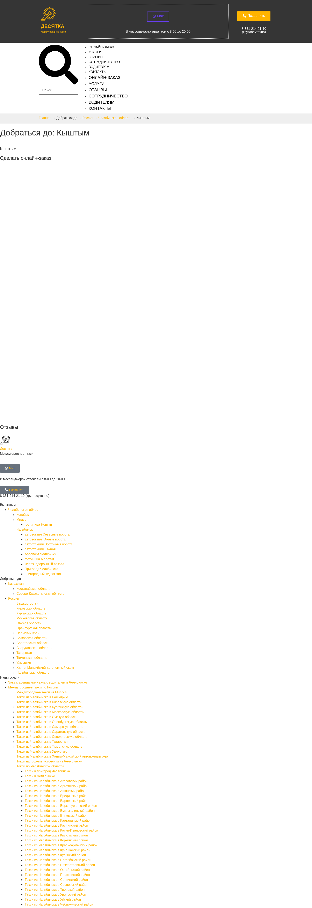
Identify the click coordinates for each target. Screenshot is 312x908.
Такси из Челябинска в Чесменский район (57, 802)
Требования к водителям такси (31, 856)
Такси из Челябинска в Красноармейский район (61, 737)
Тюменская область (31, 550)
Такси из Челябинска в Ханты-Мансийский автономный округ (63, 649)
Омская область (28, 515)
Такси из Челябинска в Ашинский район (55, 683)
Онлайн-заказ (104, 79)
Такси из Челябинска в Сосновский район (56, 777)
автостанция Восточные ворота (49, 436)
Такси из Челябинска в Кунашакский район (57, 742)
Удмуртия (23, 555)
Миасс (21, 412)
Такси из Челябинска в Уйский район (53, 792)
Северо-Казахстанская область (40, 486)
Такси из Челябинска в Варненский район (56, 693)
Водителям (102, 103)
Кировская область (30, 501)
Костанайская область (33, 481)
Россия (87, 119)
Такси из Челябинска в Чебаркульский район (59, 797)
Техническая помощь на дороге (32, 831)
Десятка (52, 27)
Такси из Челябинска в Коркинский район (56, 732)
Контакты (97, 73)
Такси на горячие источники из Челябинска (49, 654)
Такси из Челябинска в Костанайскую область (51, 821)
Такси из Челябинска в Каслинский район (56, 718)
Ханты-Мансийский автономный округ (45, 560)
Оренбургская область (33, 520)
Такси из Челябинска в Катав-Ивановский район (61, 723)
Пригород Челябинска (41, 461)
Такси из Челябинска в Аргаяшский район (56, 678)
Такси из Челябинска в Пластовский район (57, 767)
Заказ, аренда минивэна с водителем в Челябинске (47, 575)
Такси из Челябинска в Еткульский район (56, 708)
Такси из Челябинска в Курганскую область (49, 599)
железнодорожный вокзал (44, 456)
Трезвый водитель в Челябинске (41, 846)
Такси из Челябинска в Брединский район (56, 688)
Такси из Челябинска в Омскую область (46, 609)
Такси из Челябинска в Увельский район (55, 787)
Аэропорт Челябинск (40, 446)
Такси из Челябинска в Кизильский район (56, 728)
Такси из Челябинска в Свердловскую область (51, 629)
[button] (58, 66)
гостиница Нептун (38, 417)
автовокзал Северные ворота (47, 427)
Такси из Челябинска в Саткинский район (56, 772)
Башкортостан (27, 496)
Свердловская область (33, 540)
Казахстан (16, 476)
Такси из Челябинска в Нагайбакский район (58, 752)
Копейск (22, 407)
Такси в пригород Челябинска (47, 663)
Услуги (97, 85)
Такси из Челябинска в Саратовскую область (50, 624)
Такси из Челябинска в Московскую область (50, 604)
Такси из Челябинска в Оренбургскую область (51, 614)
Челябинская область (114, 119)
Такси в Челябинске (40, 668)
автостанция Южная (40, 441)
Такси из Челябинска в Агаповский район (56, 673)
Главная (45, 119)
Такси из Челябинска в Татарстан (41, 634)
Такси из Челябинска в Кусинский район (55, 747)
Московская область (32, 510)
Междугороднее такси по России (33, 580)
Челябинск (24, 422)
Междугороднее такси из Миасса (41, 584)
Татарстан (24, 545)
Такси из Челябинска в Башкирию (42, 589)
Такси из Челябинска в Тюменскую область (49, 639)
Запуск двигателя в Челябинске (40, 841)
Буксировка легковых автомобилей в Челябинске (54, 836)
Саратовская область (32, 535)
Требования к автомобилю (28, 861)
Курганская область (31, 506)
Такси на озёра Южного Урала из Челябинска (59, 811)
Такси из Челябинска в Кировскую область (48, 594)
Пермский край (27, 525)
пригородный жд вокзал (43, 466)
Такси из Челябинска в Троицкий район (55, 782)
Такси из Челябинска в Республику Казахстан (43, 816)
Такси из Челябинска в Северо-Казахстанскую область (58, 826)
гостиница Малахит (39, 451)
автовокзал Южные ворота (45, 432)
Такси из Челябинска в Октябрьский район (57, 762)
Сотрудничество (108, 97)
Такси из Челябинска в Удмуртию (41, 644)
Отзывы (98, 91)
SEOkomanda (10, 892)
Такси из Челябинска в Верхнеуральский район (61, 698)
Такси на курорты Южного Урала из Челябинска (61, 807)
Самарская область (31, 530)
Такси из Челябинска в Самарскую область (49, 619)
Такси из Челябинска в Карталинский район (58, 713)
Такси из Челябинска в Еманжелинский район (60, 703)
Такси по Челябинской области (40, 658)
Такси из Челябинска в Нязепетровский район (60, 757)
